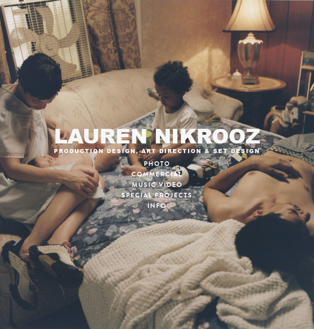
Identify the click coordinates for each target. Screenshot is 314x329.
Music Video (157, 185)
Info (157, 206)
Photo (157, 164)
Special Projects (157, 195)
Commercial (157, 174)
